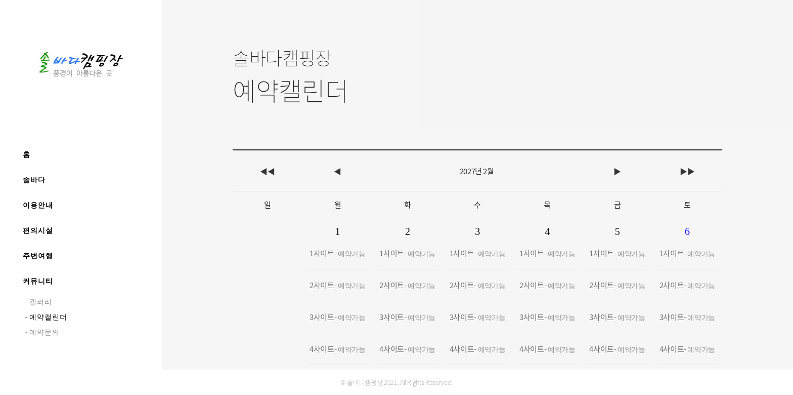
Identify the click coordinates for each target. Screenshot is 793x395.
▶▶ (687, 171)
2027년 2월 (477, 171)
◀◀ (267, 171)
